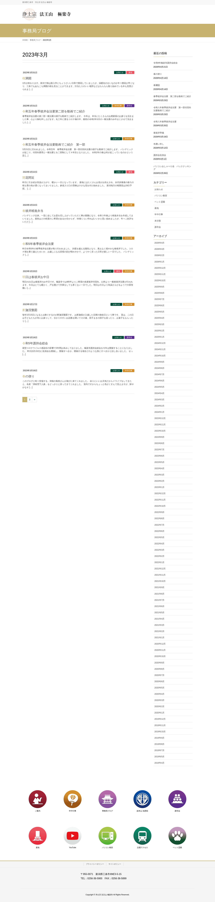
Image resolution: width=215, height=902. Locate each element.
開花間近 (28, 177)
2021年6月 (160, 606)
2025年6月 (160, 305)
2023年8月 (160, 443)
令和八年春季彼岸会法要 (164, 121)
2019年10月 (160, 731)
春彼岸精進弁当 (32, 210)
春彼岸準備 (158, 133)
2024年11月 (160, 349)
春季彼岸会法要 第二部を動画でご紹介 (172, 96)
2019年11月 (160, 725)
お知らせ (119, 72)
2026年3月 (160, 249)
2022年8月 (160, 518)
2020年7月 (160, 675)
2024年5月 (160, 387)
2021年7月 (160, 600)
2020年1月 (160, 712)
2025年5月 (160, 311)
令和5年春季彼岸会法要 (38, 243)
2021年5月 (160, 612)
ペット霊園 (160, 202)
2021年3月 (160, 625)
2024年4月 (160, 393)
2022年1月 (160, 562)
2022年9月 (160, 512)
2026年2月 (160, 255)
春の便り (28, 376)
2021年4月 (160, 619)
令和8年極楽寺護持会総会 (165, 63)
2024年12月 (160, 343)
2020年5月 (160, 687)
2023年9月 (160, 437)
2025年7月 (160, 299)
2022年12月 (160, 493)
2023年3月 (160, 474)
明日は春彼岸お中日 (35, 277)
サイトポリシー (115, 864)
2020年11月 (160, 650)
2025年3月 (160, 324)
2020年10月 (160, 656)
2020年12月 (160, 644)
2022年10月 (160, 506)
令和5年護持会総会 (35, 343)
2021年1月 (160, 637)
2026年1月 (160, 261)
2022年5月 (160, 537)
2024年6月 (160, 380)
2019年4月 (160, 763)
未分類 (158, 221)
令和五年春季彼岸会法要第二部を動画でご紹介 (53, 111)
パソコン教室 (161, 195)
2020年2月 (160, 706)
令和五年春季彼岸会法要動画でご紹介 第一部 (53, 144)
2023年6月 (160, 456)
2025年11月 (160, 274)
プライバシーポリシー (95, 864)
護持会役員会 (159, 155)
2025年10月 (160, 280)
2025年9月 (160, 286)
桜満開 (26, 78)
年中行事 (118, 106)
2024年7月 (160, 374)
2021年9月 (160, 587)
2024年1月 (160, 412)
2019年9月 (160, 738)
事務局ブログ (107, 811)
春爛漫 (156, 85)
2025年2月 (160, 330)
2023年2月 (160, 481)
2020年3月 (160, 700)
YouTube (72, 847)
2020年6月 (160, 681)
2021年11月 (160, 575)
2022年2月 (160, 556)
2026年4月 (160, 243)
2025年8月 (160, 293)
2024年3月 (160, 399)
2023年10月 (160, 431)
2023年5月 (160, 462)
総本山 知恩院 (142, 811)
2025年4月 (160, 318)
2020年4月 (160, 694)
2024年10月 (160, 355)
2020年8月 (160, 669)
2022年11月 (160, 499)
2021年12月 (160, 568)
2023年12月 (160, 418)
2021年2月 (160, 631)
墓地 (130, 72)
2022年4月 (160, 543)
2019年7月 (160, 750)
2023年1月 (160, 487)
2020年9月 (160, 662)
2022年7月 (160, 525)
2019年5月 (160, 756)
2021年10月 (160, 581)
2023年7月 (160, 449)
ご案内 (37, 811)
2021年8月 (160, 594)
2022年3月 (160, 550)
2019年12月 (160, 719)
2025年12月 (160, 268)
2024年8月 (160, 368)
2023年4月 (160, 468)
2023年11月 (160, 424)
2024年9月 (160, 362)
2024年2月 (160, 406)
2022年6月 (160, 531)
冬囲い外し (158, 144)
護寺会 (129, 106)
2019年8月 (160, 744)
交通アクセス (142, 847)
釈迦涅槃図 (29, 310)
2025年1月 (160, 337)
